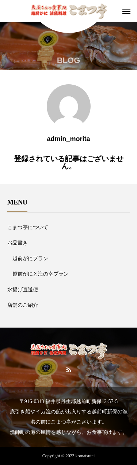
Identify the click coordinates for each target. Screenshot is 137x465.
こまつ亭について (27, 227)
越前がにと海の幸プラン (40, 274)
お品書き (17, 243)
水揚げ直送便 (22, 289)
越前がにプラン (30, 258)
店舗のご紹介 (22, 305)
